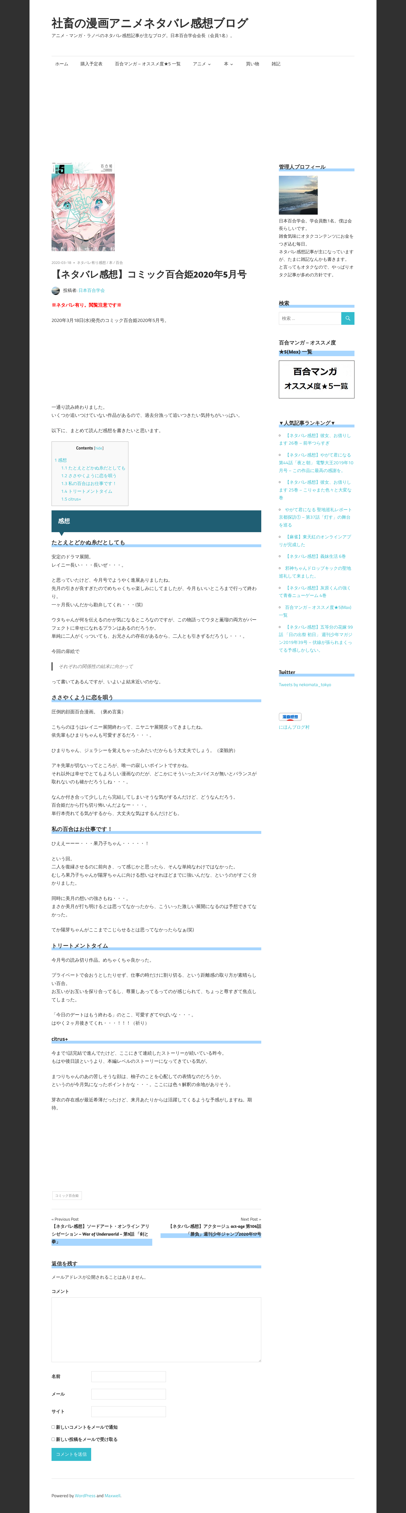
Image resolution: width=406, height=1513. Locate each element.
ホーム (61, 63)
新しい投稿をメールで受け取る (87, 1439)
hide (98, 448)
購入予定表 (92, 63)
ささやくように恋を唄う (89, 475)
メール (58, 1394)
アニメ (199, 63)
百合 (119, 262)
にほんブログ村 (294, 727)
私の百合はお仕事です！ (89, 483)
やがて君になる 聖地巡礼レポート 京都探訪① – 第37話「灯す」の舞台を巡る (315, 517)
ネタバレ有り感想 (91, 262)
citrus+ (71, 499)
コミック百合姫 (67, 1195)
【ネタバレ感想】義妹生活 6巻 (315, 556)
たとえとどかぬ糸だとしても (93, 468)
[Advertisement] (203, 110)
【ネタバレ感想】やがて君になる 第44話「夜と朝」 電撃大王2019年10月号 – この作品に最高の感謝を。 (316, 463)
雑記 (276, 63)
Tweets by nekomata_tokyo (305, 684)
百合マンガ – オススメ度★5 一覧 (148, 63)
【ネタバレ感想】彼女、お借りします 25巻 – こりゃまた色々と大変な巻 (315, 490)
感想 (60, 460)
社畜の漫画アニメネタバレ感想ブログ (150, 23)
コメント (60, 1291)
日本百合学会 (91, 290)
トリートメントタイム (86, 491)
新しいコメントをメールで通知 (87, 1427)
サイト (58, 1411)
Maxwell (112, 1495)
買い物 (252, 63)
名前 (56, 1376)
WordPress (85, 1495)
